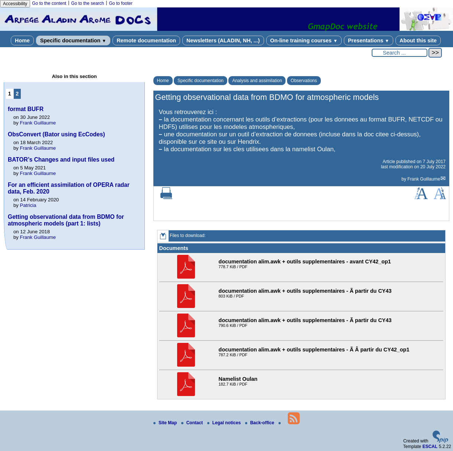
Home (22, 40)
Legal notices (224, 422)
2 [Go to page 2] (17, 94)
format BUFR (25, 109)
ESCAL (430, 446)
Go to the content (49, 3)
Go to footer (120, 3)
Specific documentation (73, 40)
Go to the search (87, 3)
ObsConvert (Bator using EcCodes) (56, 134)
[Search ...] (399, 53)
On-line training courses (304, 40)
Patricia (28, 205)
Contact (192, 422)
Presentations (368, 40)
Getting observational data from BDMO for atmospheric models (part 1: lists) (66, 220)
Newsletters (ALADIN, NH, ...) (223, 40)
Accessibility (15, 3)
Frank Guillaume (423, 179)
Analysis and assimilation (257, 80)
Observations (304, 80)
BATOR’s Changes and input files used (61, 159)
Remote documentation (146, 40)
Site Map (165, 422)
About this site (418, 40)
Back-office (260, 422)
